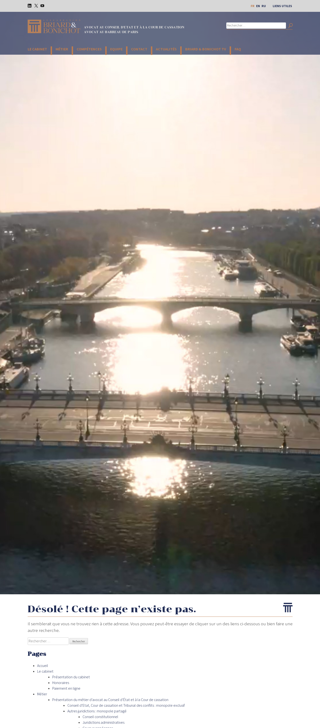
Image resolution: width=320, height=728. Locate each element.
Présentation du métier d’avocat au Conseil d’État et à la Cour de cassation (110, 699)
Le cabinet (37, 49)
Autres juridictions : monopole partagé (97, 711)
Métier (62, 49)
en (258, 6)
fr (252, 6)
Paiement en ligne (66, 688)
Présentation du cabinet (71, 677)
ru (264, 6)
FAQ (238, 49)
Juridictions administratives (103, 722)
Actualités (166, 49)
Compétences (89, 49)
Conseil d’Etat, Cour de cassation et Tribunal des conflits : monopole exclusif (126, 705)
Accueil (42, 665)
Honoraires (60, 682)
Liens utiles (282, 6)
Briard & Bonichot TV (205, 49)
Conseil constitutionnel (100, 716)
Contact (139, 49)
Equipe (116, 49)
